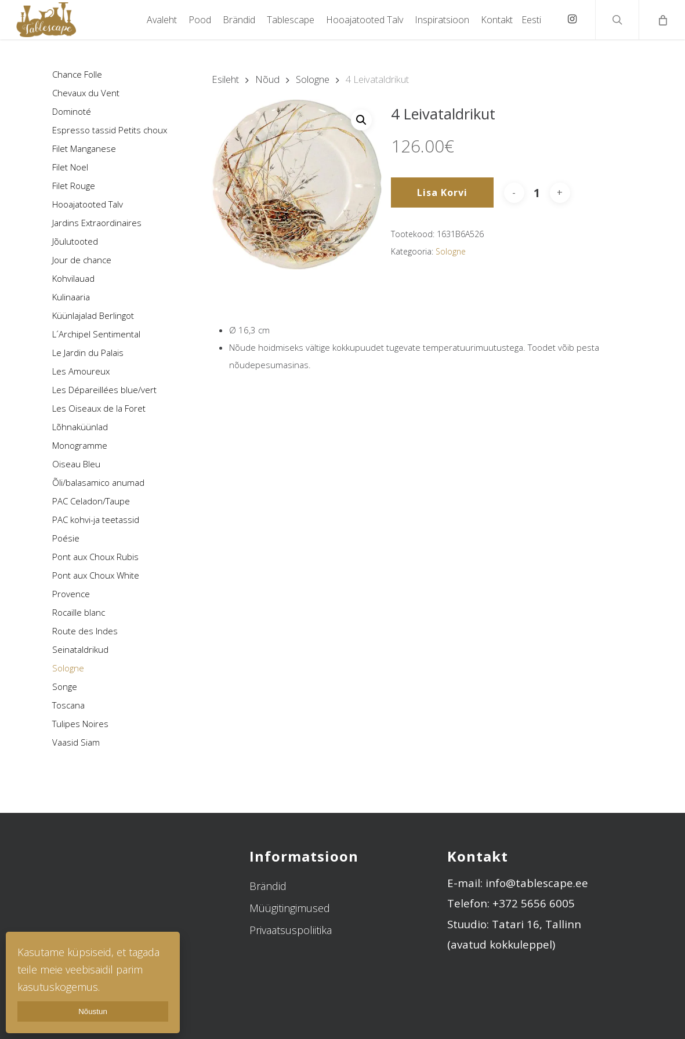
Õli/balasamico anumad (98, 482)
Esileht (225, 79)
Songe (64, 686)
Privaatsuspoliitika (290, 930)
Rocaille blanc (78, 612)
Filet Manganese (84, 148)
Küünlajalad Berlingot (93, 315)
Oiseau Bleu (76, 464)
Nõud (267, 79)
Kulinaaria (71, 297)
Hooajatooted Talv (87, 204)
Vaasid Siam (76, 742)
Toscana (68, 705)
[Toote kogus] (537, 193)
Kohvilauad (73, 278)
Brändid (268, 886)
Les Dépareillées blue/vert (104, 389)
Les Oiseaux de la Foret (99, 408)
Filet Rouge (73, 185)
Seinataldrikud (80, 649)
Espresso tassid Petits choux (109, 130)
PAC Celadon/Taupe (91, 501)
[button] (361, 120)
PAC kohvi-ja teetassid (95, 519)
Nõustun (92, 1011)
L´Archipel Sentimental (96, 334)
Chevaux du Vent (85, 93)
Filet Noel (70, 167)
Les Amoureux (81, 371)
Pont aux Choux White (95, 575)
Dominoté (71, 111)
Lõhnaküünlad (80, 427)
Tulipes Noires (80, 723)
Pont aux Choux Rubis (95, 556)
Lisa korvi (442, 192)
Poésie (65, 538)
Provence (71, 594)
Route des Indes (85, 631)
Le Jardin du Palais (88, 352)
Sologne (68, 668)
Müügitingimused (289, 908)
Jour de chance (81, 260)
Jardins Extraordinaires (97, 222)
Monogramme (79, 445)
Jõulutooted (75, 241)
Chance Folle (77, 74)
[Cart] (662, 19)
